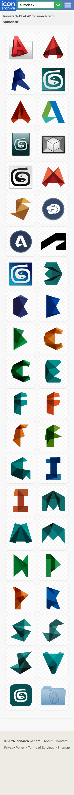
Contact (61, 741)
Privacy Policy (14, 747)
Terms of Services (41, 747)
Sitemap (64, 747)
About (48, 741)
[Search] (58, 5)
